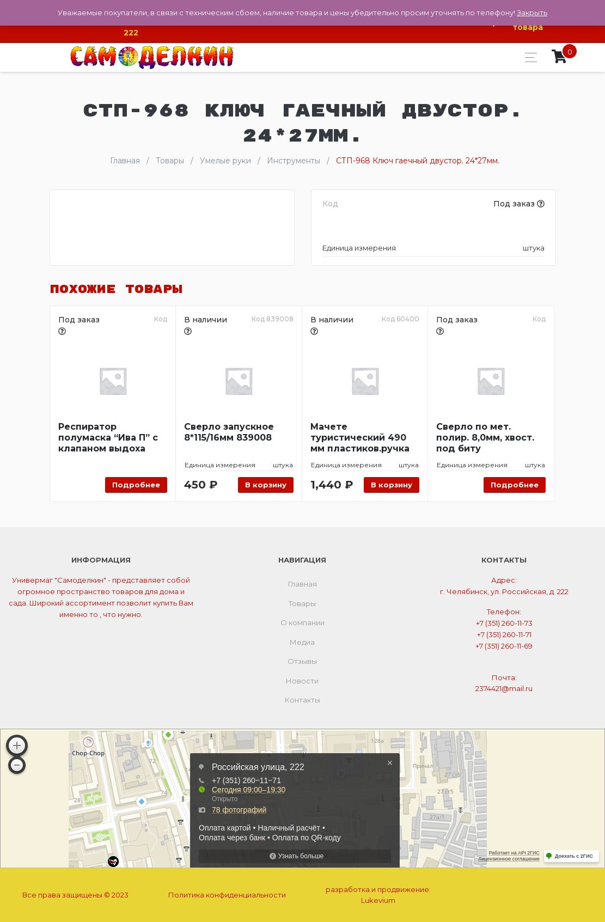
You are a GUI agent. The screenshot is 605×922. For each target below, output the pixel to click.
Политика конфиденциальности (227, 894)
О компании (302, 622)
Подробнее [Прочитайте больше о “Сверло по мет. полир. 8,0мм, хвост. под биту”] (515, 484)
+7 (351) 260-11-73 (504, 623)
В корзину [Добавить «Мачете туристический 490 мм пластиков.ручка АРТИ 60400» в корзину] (391, 484)
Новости (302, 680)
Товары (302, 603)
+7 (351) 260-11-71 (504, 634)
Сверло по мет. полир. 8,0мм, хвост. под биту (485, 438)
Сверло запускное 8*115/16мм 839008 (229, 432)
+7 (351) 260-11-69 (504, 646)
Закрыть (532, 12)
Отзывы (302, 661)
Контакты (302, 699)
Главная (302, 583)
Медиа (302, 642)
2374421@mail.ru (504, 688)
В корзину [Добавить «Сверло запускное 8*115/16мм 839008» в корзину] (265, 484)
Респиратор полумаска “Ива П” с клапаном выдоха (108, 438)
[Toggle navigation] (528, 57)
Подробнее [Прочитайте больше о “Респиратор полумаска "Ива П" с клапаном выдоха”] (136, 484)
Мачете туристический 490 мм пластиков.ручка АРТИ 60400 (360, 438)
